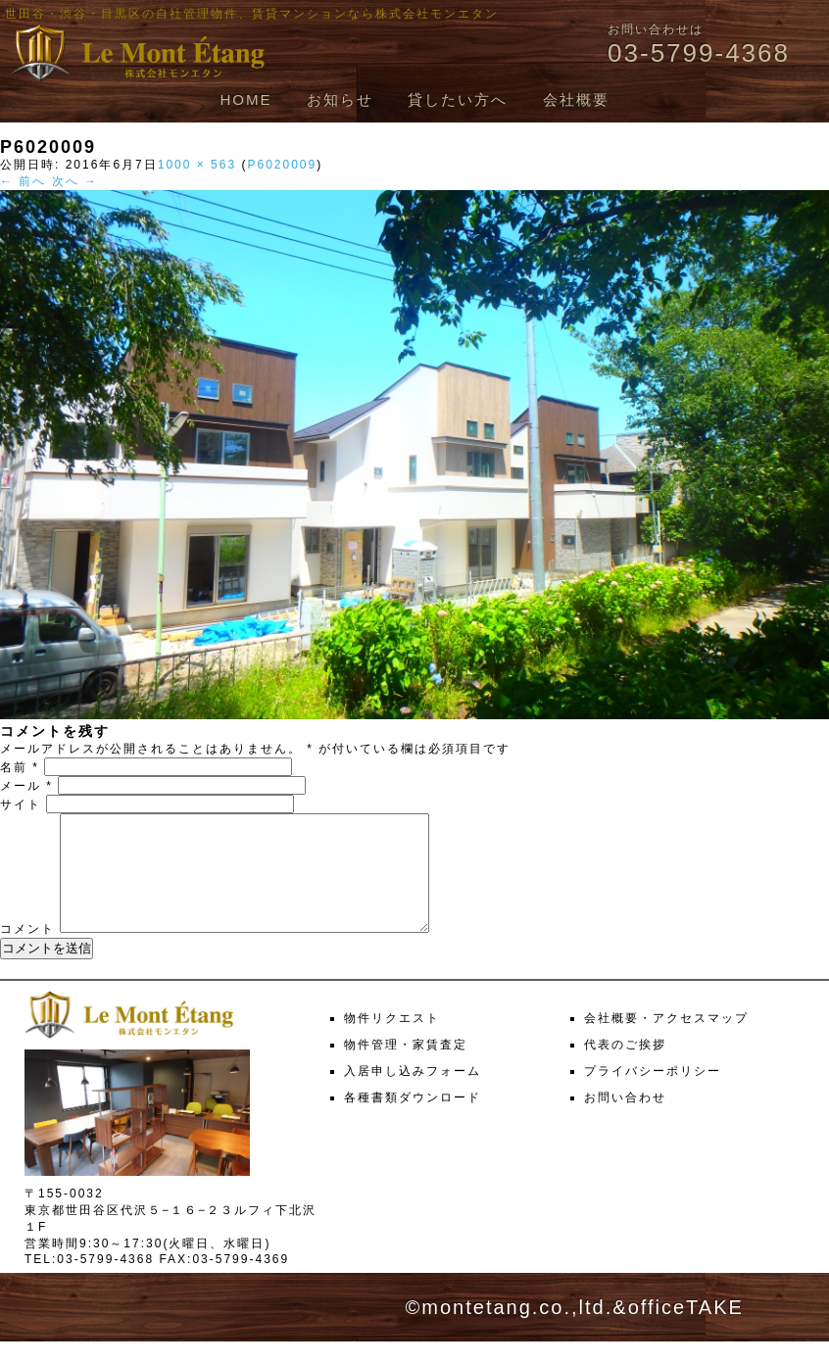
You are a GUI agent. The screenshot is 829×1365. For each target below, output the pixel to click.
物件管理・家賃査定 (405, 1068)
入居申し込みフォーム (412, 1094)
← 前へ (23, 181)
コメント (27, 952)
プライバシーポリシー (652, 1094)
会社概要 (576, 99)
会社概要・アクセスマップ (666, 1041)
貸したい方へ (458, 99)
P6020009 (282, 164)
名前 (19, 767)
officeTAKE (686, 1330)
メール (26, 786)
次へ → (75, 181)
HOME (245, 99)
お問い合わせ (625, 1121)
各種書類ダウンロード (412, 1121)
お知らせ (340, 99)
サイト (20, 804)
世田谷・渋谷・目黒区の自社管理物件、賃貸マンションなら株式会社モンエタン (252, 14)
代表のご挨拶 (625, 1068)
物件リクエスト (392, 1041)
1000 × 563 (197, 164)
